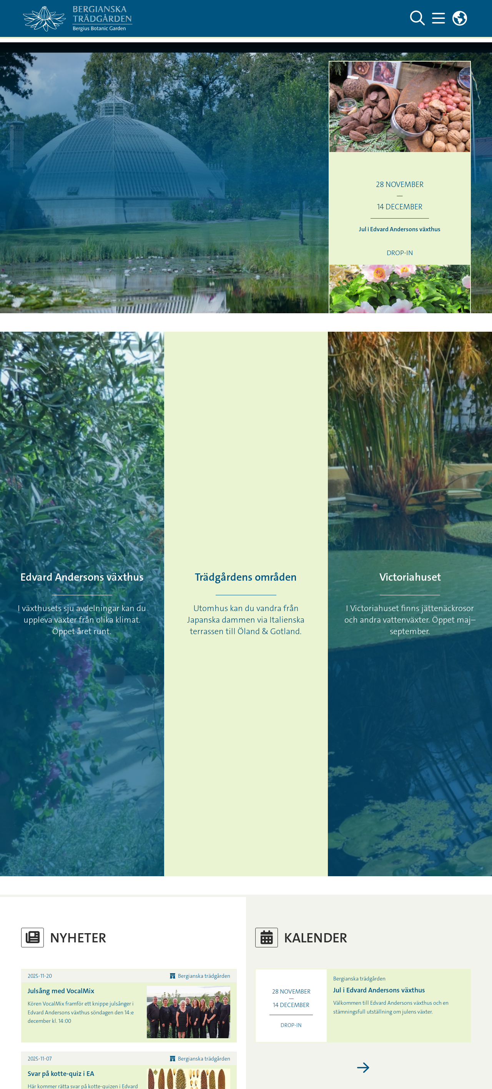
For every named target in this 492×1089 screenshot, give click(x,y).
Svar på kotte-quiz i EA (61, 1073)
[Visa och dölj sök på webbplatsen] (417, 18)
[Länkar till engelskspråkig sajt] (460, 18)
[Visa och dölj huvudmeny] (438, 18)
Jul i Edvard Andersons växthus (379, 990)
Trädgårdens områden (246, 577)
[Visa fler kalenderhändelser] (363, 1068)
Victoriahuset (410, 577)
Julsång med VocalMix (61, 990)
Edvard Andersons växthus (82, 577)
